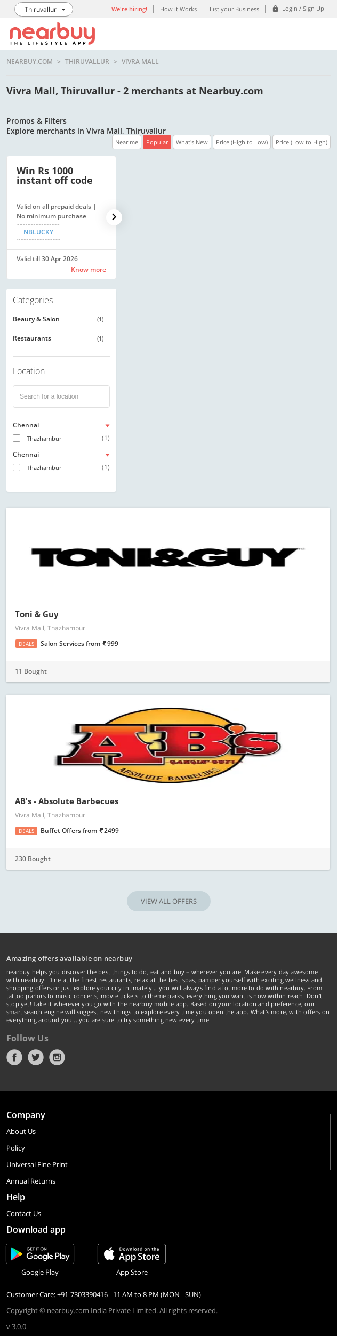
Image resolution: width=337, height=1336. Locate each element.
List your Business (234, 9)
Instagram (57, 1057)
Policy (15, 1148)
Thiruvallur (87, 62)
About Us (21, 1131)
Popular (157, 142)
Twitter (36, 1057)
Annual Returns (30, 1181)
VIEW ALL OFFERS (169, 901)
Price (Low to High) (301, 142)
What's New (192, 142)
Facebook (14, 1057)
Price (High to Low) (242, 142)
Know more (88, 269)
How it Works (178, 9)
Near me (126, 142)
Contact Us (23, 1213)
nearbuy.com (29, 62)
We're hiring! (129, 9)
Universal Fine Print (37, 1164)
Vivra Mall (140, 62)
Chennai (26, 425)
